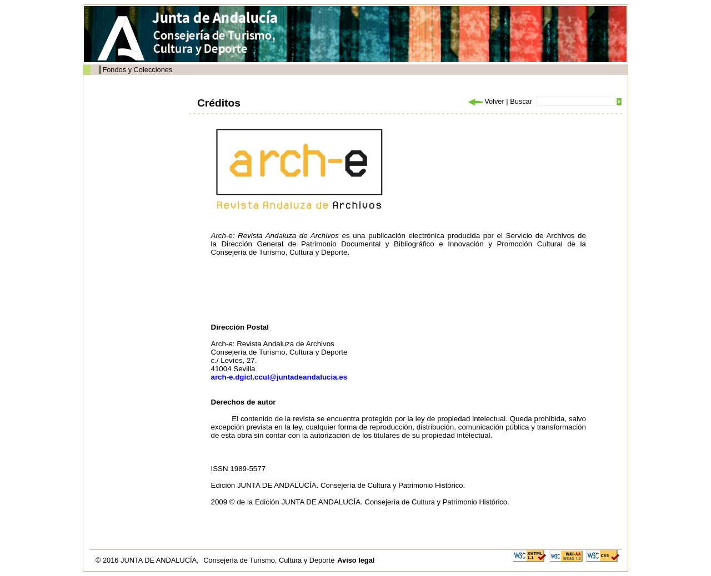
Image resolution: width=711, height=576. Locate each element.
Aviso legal (355, 560)
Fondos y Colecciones (137, 69)
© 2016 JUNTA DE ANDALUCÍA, (148, 560)
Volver (485, 101)
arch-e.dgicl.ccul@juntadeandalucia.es (279, 377)
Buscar (521, 101)
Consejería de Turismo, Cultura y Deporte (268, 560)
